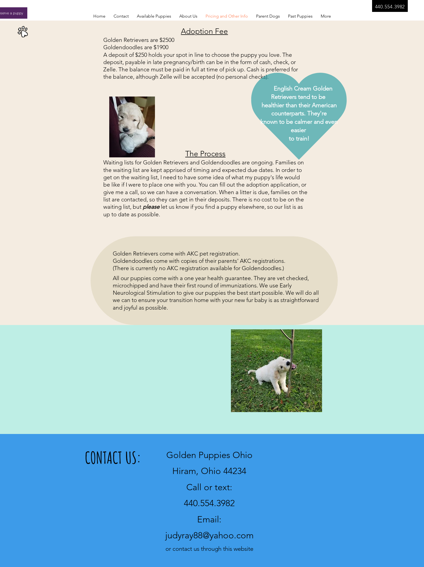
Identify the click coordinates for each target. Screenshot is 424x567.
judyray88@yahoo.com (209, 535)
